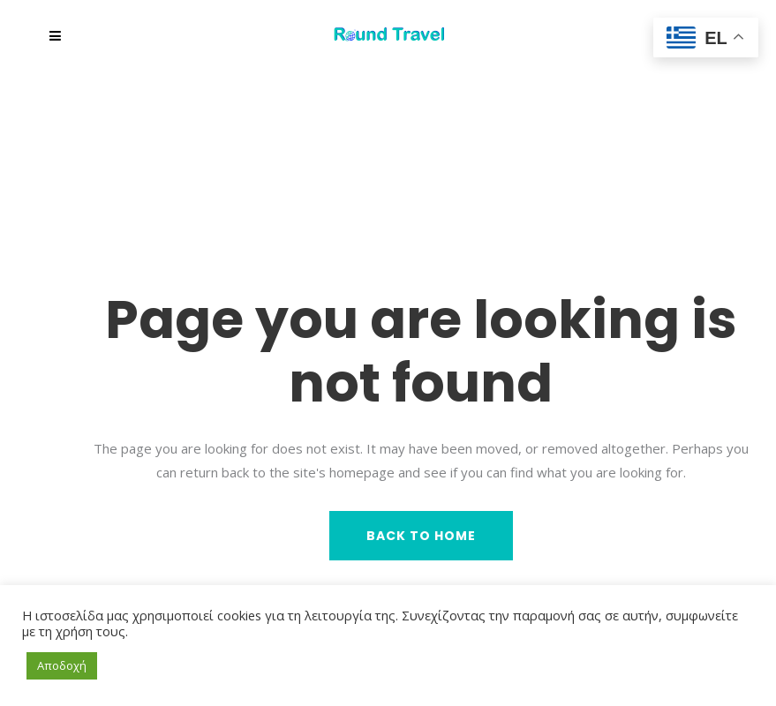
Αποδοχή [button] (62, 665)
